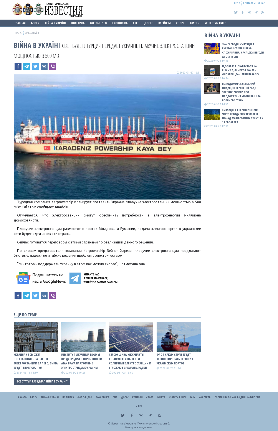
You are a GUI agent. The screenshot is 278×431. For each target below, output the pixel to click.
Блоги (35, 23)
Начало (22, 397)
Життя (194, 23)
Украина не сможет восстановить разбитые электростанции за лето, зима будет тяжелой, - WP (36, 361)
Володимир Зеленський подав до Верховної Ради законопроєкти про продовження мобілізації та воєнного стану (241, 92)
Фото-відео (98, 23)
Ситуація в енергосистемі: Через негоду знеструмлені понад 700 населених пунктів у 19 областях (242, 116)
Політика (77, 23)
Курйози (164, 23)
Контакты (249, 3)
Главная (20, 23)
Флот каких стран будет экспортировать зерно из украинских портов (175, 358)
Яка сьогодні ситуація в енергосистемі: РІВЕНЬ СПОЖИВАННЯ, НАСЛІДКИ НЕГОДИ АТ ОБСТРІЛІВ (243, 50)
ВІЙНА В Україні (55, 23)
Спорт (180, 23)
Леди (237, 3)
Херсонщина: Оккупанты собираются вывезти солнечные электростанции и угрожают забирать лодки (130, 361)
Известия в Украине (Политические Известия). (140, 423)
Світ (136, 23)
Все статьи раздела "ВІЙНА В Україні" (42, 381)
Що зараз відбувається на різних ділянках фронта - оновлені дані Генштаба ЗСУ (240, 70)
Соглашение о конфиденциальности (237, 397)
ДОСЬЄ (148, 23)
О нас (261, 3)
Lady (192, 397)
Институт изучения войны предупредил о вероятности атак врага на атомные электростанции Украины (81, 361)
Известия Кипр (215, 23)
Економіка (119, 23)
